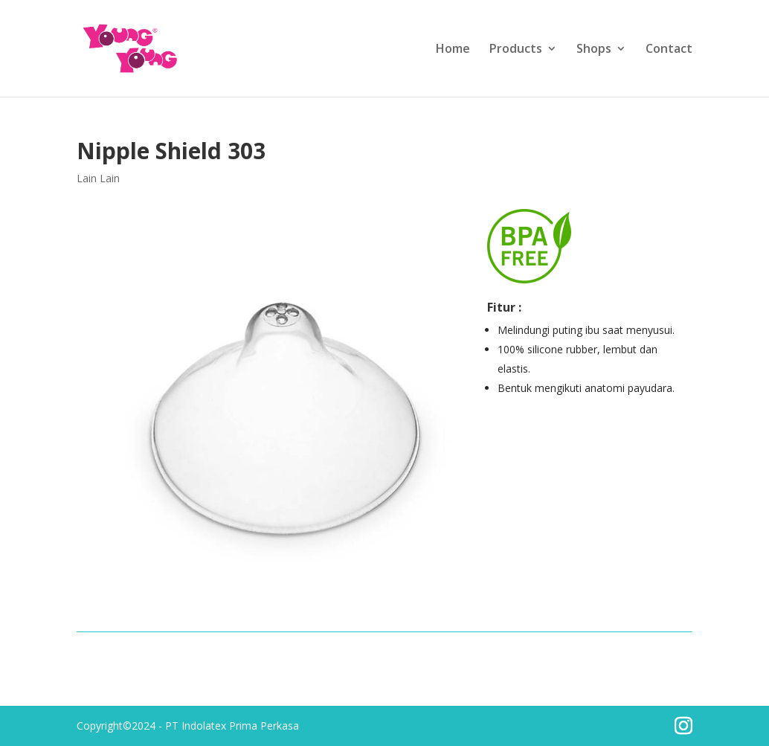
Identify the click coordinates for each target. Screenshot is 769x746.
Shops (593, 50)
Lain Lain (98, 178)
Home (453, 50)
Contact (669, 50)
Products (515, 50)
